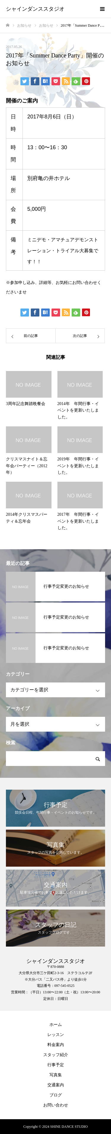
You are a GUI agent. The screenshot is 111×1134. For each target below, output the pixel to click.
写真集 (55, 1075)
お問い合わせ (55, 1105)
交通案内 (55, 1085)
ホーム (55, 1024)
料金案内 (55, 1045)
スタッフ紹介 (55, 1055)
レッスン (55, 1034)
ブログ (55, 1095)
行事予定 (55, 1065)
